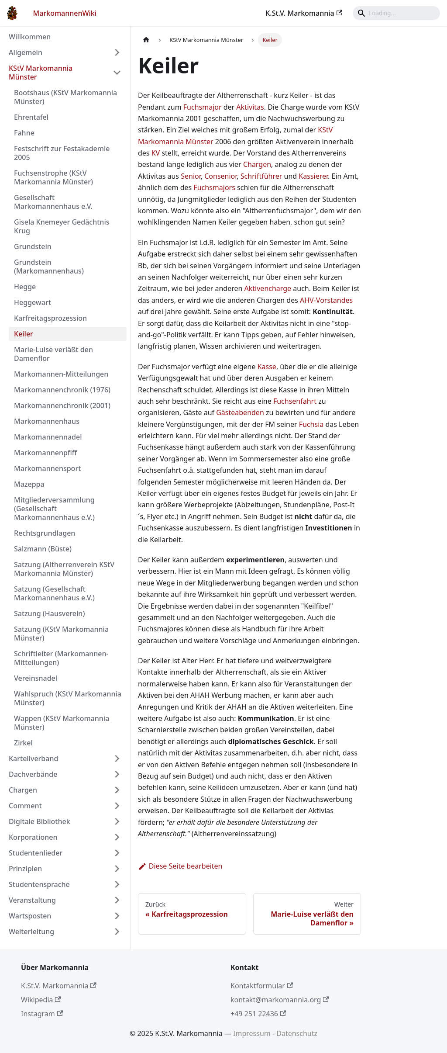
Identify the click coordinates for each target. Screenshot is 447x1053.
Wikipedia (41, 1000)
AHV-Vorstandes (326, 300)
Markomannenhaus (46, 421)
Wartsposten (30, 916)
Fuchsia (311, 424)
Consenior (220, 176)
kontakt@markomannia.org (279, 1000)
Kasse (267, 366)
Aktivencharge (268, 288)
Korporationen (33, 837)
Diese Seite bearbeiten (180, 866)
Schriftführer (261, 176)
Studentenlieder (35, 853)
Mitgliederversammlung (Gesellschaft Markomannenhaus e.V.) (54, 508)
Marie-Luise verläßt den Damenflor (53, 354)
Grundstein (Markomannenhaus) (49, 266)
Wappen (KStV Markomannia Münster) (61, 723)
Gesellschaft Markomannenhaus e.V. (53, 202)
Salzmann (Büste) (43, 549)
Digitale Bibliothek (39, 821)
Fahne (24, 133)
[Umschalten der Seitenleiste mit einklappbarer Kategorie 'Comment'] (117, 806)
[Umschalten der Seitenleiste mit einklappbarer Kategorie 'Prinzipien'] (117, 869)
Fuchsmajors (214, 187)
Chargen (23, 790)
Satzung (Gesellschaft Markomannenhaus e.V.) (54, 593)
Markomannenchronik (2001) (62, 405)
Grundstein (33, 246)
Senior (191, 176)
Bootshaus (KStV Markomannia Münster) (65, 97)
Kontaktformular (261, 986)
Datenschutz (296, 1033)
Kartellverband (33, 758)
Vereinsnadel (35, 678)
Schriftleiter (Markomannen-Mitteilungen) (61, 658)
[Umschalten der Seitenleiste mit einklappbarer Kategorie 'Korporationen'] (117, 837)
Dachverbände (33, 774)
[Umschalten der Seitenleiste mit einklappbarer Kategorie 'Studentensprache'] (117, 884)
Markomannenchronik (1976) (62, 390)
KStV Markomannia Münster (40, 72)
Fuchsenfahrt (294, 401)
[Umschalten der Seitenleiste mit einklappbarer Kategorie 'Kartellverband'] (117, 759)
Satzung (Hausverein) (49, 613)
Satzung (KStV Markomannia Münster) (61, 633)
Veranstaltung (32, 900)
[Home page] (146, 40)
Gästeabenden (240, 412)
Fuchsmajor (202, 107)
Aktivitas (250, 107)
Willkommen (30, 37)
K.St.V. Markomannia (303, 13)
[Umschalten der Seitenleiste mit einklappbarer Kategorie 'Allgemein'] (117, 52)
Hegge (25, 286)
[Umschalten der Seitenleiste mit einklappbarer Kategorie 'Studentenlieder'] (117, 853)
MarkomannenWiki (65, 13)
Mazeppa (29, 484)
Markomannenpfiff (45, 452)
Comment (25, 806)
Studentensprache (39, 884)
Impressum (252, 1033)
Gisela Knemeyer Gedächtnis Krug (61, 226)
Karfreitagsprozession (50, 318)
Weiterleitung (31, 931)
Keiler (23, 334)
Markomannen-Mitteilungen (61, 374)
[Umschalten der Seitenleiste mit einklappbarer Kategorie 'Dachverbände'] (117, 774)
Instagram (42, 1013)
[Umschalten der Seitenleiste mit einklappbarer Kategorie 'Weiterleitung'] (117, 932)
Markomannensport (47, 468)
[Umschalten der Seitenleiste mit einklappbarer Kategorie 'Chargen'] (117, 790)
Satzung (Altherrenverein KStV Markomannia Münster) (64, 569)
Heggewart (32, 302)
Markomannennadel (48, 437)
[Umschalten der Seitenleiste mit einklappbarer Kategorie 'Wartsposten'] (117, 916)
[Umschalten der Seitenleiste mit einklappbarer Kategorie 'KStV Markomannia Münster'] (117, 72)
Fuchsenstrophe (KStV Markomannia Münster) (53, 177)
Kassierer (313, 176)
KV (155, 153)
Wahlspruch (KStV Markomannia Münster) (67, 698)
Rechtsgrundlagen (44, 533)
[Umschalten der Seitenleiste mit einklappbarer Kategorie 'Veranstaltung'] (117, 900)
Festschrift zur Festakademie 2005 (62, 153)
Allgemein (25, 52)
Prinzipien (25, 868)
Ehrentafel (31, 117)
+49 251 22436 (258, 1013)
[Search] (396, 13)
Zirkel (23, 743)
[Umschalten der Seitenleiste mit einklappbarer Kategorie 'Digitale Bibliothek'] (117, 821)
